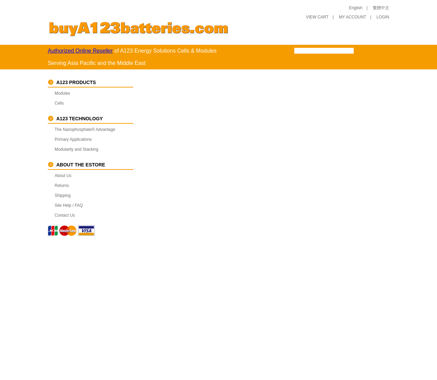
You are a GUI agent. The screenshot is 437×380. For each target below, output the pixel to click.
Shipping (63, 195)
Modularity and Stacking (76, 149)
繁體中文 (381, 7)
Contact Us (65, 215)
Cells (59, 103)
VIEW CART (317, 17)
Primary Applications (73, 139)
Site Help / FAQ (69, 205)
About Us (63, 175)
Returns (62, 185)
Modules (62, 93)
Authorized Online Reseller (80, 51)
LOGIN (383, 17)
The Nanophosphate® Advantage (85, 129)
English (355, 7)
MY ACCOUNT (352, 17)
